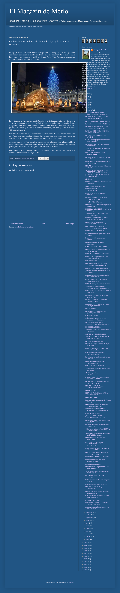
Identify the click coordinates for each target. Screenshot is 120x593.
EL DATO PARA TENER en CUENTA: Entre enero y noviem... (96, 453)
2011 (86, 570)
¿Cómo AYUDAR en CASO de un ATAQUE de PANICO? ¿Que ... (95, 416)
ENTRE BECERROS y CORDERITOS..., (97, 121)
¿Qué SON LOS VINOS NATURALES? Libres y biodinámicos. (97, 305)
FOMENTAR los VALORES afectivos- (96, 268)
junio (87, 526)
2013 (86, 564)
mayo (88, 528)
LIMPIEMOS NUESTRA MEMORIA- (96, 247)
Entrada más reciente (16, 224)
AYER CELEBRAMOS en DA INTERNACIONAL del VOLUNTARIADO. (94, 443)
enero (88, 539)
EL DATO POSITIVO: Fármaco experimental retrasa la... (94, 386)
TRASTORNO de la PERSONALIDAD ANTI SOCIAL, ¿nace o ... (97, 337)
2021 (86, 543)
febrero (88, 536)
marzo (88, 534)
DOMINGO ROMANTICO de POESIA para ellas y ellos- (96, 300)
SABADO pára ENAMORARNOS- (95, 334)
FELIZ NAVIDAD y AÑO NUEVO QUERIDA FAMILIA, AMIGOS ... (96, 113)
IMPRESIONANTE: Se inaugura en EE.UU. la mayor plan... (96, 198)
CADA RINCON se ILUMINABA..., (95, 186)
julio (87, 523)
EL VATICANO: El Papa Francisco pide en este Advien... (97, 467)
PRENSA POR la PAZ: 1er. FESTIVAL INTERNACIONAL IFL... (97, 405)
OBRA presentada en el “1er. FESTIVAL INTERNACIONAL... (97, 429)
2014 (86, 562)
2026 (86, 97)
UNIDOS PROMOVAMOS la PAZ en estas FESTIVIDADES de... (96, 218)
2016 (86, 556)
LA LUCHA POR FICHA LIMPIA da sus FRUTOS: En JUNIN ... (97, 378)
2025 (86, 99)
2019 (86, 548)
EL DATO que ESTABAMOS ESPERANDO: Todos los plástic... (96, 223)
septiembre (89, 518)
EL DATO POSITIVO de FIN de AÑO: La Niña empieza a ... (97, 250)
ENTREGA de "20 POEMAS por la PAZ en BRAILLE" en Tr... (97, 382)
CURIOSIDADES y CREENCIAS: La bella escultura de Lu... (96, 257)
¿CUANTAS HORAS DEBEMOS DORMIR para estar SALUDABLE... (97, 287)
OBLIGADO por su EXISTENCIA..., (96, 484)
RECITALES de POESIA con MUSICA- (97, 254)
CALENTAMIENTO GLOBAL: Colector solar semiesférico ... (97, 496)
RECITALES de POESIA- (93, 327)
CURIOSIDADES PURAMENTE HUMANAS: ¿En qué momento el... (97, 409)
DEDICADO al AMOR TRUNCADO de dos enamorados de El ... (97, 276)
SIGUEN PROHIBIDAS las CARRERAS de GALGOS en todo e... (97, 434)
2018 (86, 551)
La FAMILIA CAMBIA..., (92, 315)
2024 (86, 102)
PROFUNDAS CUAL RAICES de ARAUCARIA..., (95, 438)
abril (87, 531)
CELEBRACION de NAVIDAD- (94, 366)
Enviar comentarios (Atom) (26, 227)
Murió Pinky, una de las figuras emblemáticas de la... (94, 353)
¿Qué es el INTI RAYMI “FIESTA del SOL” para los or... (96, 214)
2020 (86, 545)
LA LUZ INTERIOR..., (92, 261)
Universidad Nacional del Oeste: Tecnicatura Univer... (95, 460)
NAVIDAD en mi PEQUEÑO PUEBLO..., (97, 124)
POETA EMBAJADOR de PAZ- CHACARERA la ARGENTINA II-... (96, 227)
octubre (88, 515)
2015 (86, 559)
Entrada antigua (69, 224)
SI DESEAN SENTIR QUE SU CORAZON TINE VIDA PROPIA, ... (97, 323)
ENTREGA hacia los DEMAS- (94, 341)
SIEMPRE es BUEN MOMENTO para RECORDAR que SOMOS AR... (96, 171)
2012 (86, 567)
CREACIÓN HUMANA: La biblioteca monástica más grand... (96, 503)
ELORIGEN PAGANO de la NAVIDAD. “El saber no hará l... (97, 393)
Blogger (71, 583)
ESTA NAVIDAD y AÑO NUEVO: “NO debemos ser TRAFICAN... (96, 117)
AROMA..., (88, 179)
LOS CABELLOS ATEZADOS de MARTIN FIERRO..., (95, 153)
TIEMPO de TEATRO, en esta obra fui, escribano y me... (97, 472)
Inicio (43, 224)
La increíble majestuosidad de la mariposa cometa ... (95, 362)
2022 (86, 108)
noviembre (89, 512)
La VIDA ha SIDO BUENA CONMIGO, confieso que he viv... (97, 131)
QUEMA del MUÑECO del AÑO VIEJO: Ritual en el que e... (97, 280)
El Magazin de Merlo (38, 11)
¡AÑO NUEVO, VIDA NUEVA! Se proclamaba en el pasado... (95, 319)
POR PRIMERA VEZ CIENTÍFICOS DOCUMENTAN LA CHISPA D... (96, 264)
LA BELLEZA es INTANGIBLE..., (95, 231)
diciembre (89, 110)
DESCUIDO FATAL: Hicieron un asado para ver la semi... (97, 189)
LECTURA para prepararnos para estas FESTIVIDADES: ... (97, 140)
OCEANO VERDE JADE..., (93, 202)
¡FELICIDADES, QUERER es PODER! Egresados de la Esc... (97, 175)
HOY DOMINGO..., (91, 308)
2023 (86, 105)
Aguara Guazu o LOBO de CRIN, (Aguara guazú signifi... (95, 312)
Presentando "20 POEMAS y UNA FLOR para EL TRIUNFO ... (97, 421)
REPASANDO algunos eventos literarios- (98, 284)
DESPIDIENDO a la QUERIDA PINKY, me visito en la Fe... (97, 349)
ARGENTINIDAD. (90, 390)
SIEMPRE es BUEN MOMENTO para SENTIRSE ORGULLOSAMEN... (96, 127)
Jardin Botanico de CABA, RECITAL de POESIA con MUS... (97, 449)
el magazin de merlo (100, 50)
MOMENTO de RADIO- (92, 413)
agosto (88, 520)
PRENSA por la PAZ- (91, 397)
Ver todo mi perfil (87, 88)
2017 (86, 553)
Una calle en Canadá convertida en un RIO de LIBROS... (97, 425)
